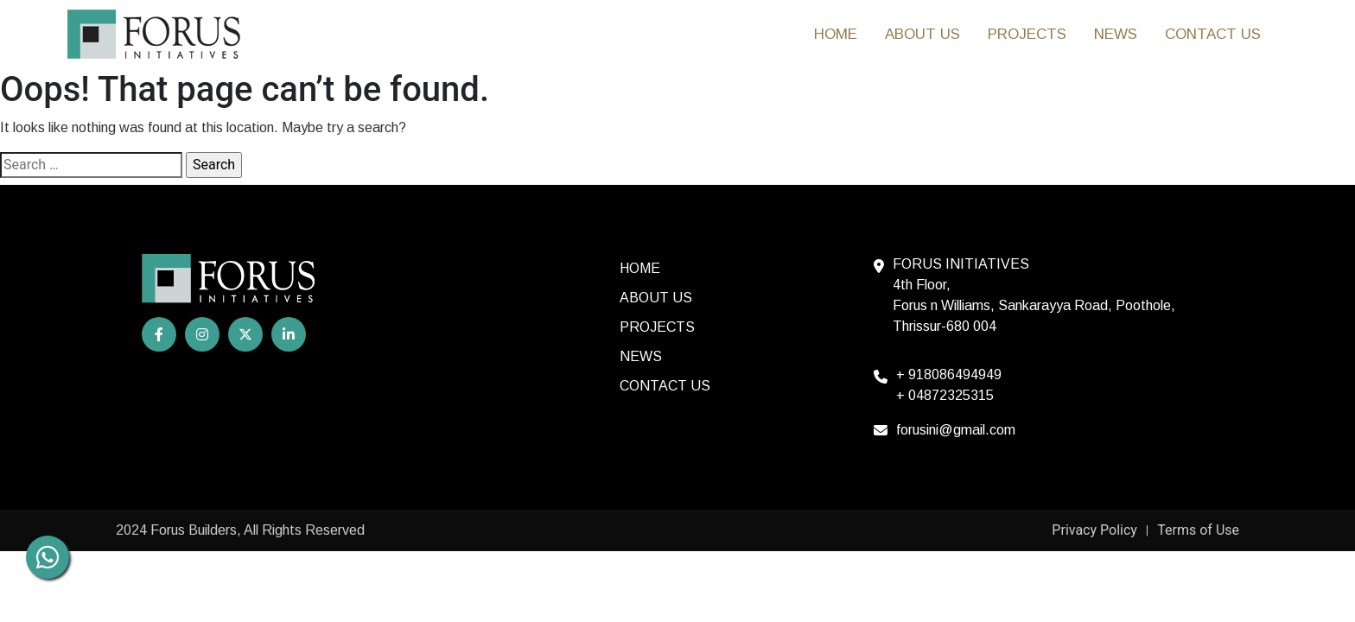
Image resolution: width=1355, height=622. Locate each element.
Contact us (1213, 34)
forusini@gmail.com (955, 429)
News (1115, 34)
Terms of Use (1198, 530)
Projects (1027, 34)
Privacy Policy (1094, 530)
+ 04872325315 (945, 395)
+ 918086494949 (949, 374)
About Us (922, 34)
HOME (835, 34)
